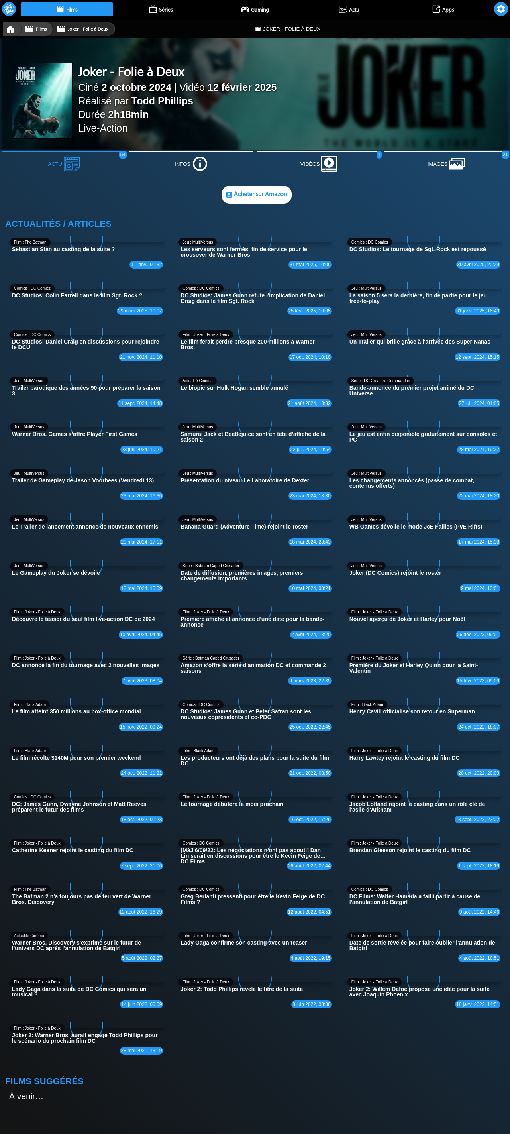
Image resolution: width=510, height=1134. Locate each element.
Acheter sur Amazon (256, 195)
